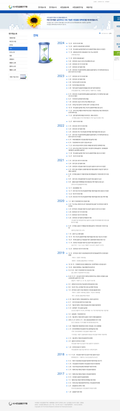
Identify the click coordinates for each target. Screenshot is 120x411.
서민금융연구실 (77, 7)
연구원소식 (53, 7)
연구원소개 (42, 7)
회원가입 (89, 7)
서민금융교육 (64, 7)
